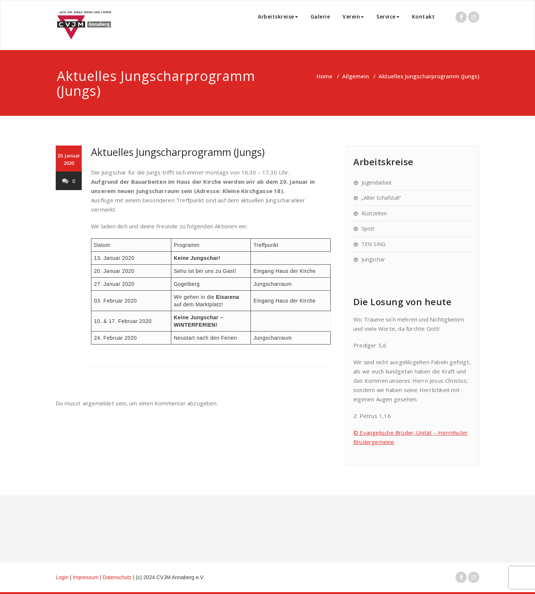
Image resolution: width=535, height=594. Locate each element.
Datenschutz (118, 577)
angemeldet (98, 403)
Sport (367, 228)
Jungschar (373, 259)
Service (387, 16)
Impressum (86, 577)
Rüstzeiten (374, 213)
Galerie (320, 16)
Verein (353, 16)
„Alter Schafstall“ (381, 197)
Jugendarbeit (376, 182)
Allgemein (355, 76)
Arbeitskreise (278, 16)
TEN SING (373, 244)
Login (62, 577)
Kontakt (423, 16)
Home (325, 76)
